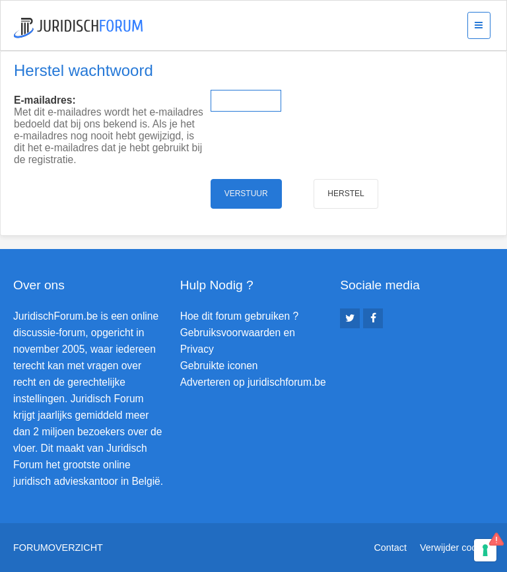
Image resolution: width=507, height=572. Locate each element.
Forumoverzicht (58, 547)
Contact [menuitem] (390, 547)
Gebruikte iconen (219, 365)
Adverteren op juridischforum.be (253, 382)
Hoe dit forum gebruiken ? (239, 316)
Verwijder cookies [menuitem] (457, 547)
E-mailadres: (45, 100)
